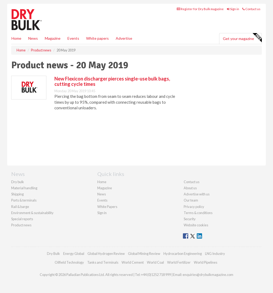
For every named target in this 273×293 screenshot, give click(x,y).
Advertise (124, 38)
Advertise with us (197, 194)
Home (16, 38)
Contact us (251, 9)
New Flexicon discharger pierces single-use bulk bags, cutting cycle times (112, 81)
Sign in (233, 9)
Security (190, 219)
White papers (97, 38)
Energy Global (73, 253)
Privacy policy (194, 206)
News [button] (33, 38)
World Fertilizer (179, 262)
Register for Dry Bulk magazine (200, 9)
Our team (191, 200)
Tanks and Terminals (102, 262)
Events (73, 38)
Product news (21, 225)
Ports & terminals (24, 200)
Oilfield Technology (69, 262)
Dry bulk (17, 182)
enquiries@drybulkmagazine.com (208, 274)
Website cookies (196, 225)
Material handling (24, 188)
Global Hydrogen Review (106, 253)
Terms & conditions (198, 213)
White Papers (107, 206)
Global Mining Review (144, 253)
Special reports (22, 219)
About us (190, 188)
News (101, 194)
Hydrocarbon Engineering (182, 253)
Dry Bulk (53, 253)
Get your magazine (242, 37)
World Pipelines (205, 262)
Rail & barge (20, 206)
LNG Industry (215, 253)
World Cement (133, 262)
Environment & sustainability (32, 213)
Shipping (17, 194)
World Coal (155, 262)
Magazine (53, 38)
